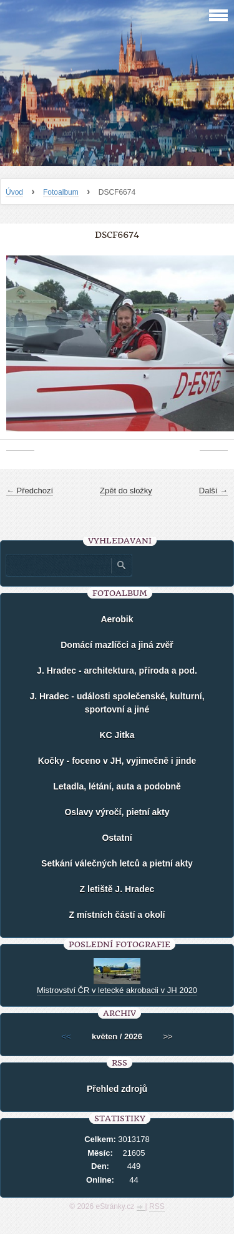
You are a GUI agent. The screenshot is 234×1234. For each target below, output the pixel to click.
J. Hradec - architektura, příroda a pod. (117, 671)
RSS (157, 1206)
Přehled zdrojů (117, 1089)
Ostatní (117, 838)
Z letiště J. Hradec (117, 889)
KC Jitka (116, 735)
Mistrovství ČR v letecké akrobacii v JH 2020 (117, 990)
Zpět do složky (126, 490)
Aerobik (116, 619)
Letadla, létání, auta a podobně (117, 786)
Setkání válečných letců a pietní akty (117, 863)
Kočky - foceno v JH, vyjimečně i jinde (117, 761)
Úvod (14, 192)
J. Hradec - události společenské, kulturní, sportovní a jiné (116, 702)
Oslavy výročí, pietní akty (116, 812)
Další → (213, 490)
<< (66, 1036)
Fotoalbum (61, 192)
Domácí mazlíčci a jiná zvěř (117, 645)
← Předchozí (29, 490)
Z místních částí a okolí (117, 915)
